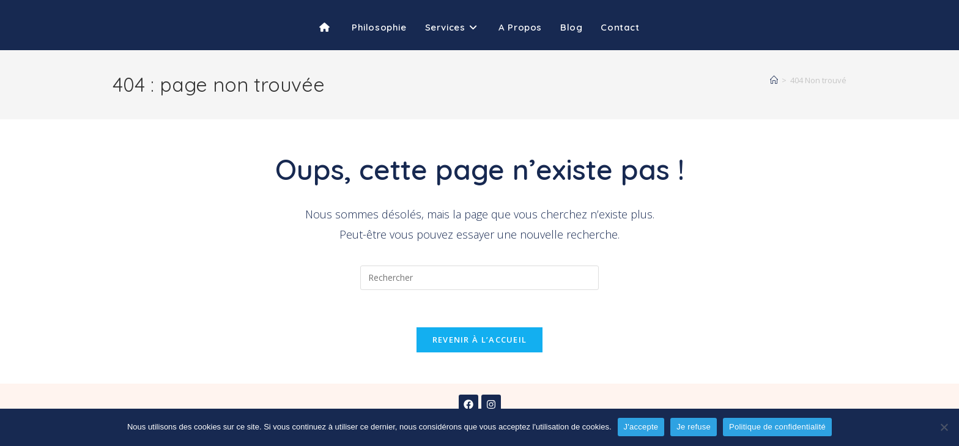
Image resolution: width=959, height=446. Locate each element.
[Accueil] (774, 80)
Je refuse (693, 426)
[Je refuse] (944, 427)
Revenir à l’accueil (479, 339)
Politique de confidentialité (777, 426)
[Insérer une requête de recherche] (479, 278)
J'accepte (641, 426)
